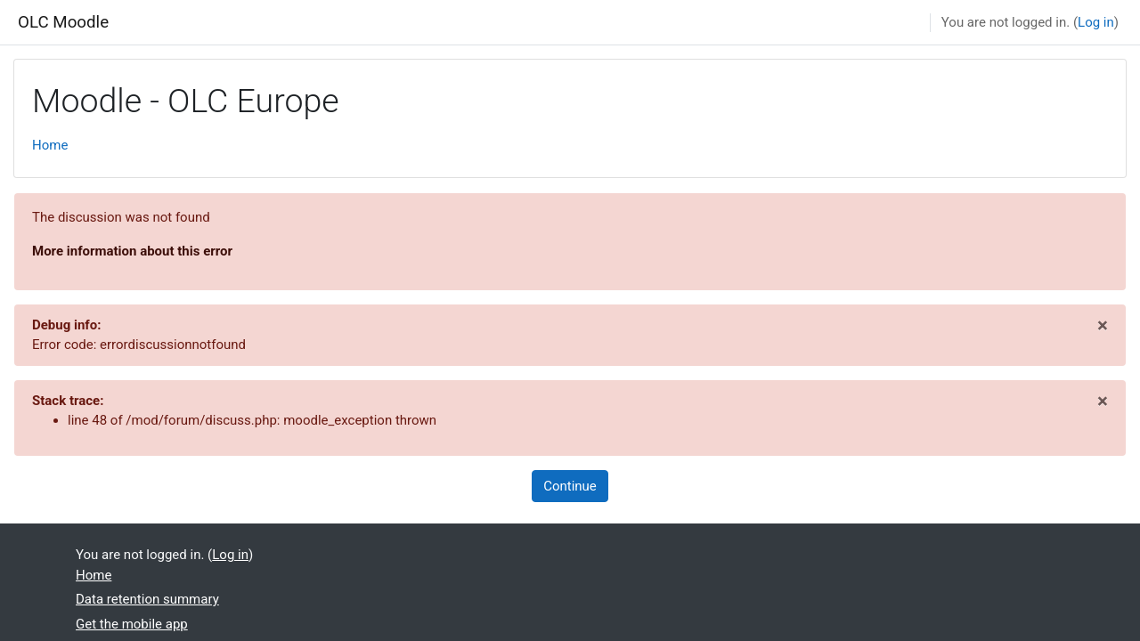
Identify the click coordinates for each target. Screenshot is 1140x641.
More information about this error (132, 251)
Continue (570, 486)
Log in (1096, 22)
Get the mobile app (132, 624)
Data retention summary (147, 599)
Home (50, 145)
